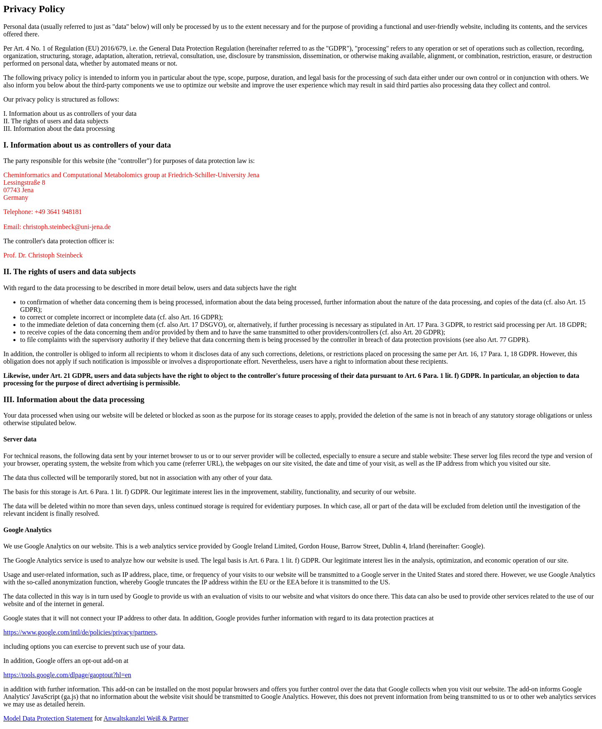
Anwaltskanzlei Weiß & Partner (146, 718)
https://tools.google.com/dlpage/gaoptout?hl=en (67, 674)
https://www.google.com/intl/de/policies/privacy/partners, (80, 632)
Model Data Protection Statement (48, 718)
